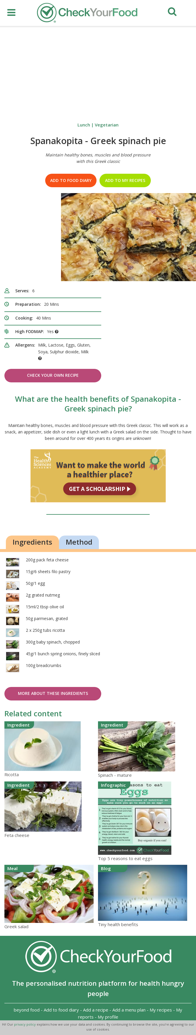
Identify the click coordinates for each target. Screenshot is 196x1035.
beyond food (27, 1010)
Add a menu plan (129, 1010)
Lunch (83, 125)
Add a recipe (95, 1010)
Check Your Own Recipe (53, 375)
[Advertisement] (98, 71)
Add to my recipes (125, 180)
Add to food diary (71, 180)
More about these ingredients (53, 693)
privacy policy (25, 1024)
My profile (108, 1017)
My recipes (161, 1010)
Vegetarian (107, 125)
